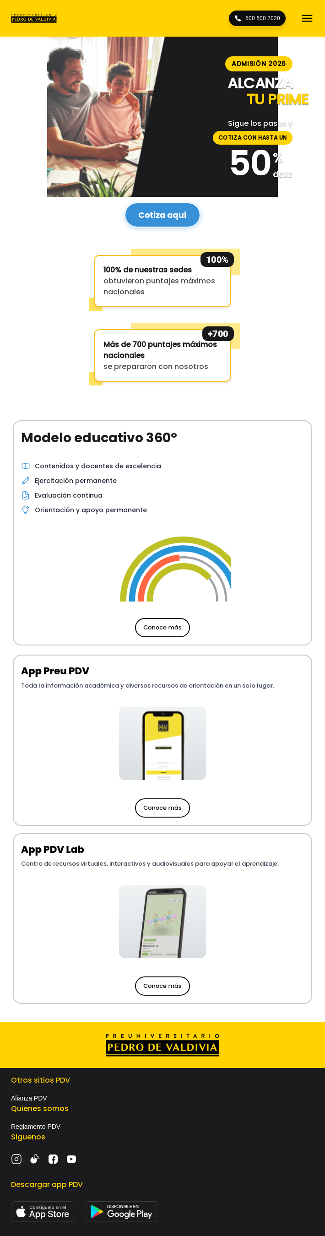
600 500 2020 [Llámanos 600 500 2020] (257, 18)
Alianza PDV (29, 1098)
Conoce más (162, 627)
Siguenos (28, 1137)
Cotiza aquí (162, 215)
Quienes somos (40, 1108)
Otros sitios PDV (40, 1080)
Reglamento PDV (35, 1126)
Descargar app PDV (47, 1184)
